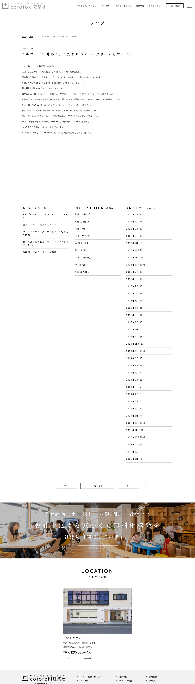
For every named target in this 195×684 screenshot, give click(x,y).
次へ (128, 490)
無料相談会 (175, 5)
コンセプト (106, 5)
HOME (24, 36)
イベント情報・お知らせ (86, 5)
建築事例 (140, 5)
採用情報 (153, 681)
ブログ (31, 36)
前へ (66, 490)
